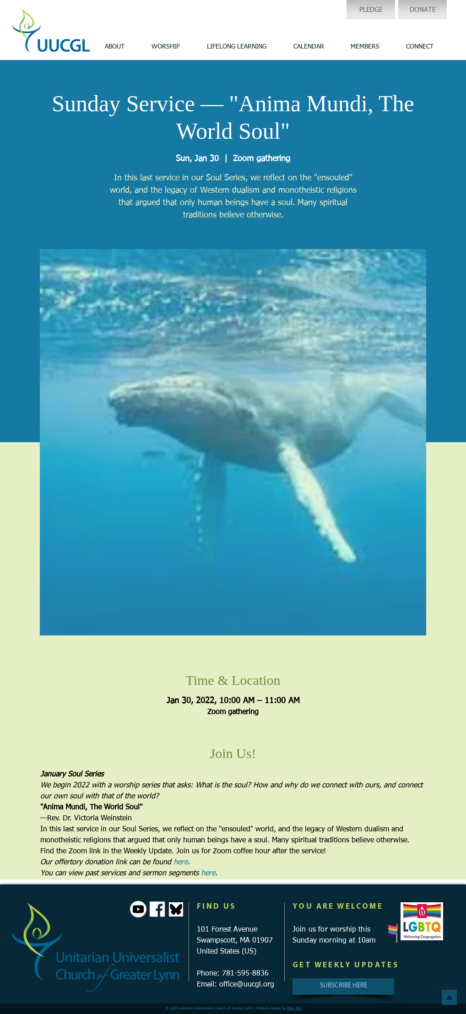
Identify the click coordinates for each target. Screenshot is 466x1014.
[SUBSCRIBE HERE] (343, 986)
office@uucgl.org (246, 984)
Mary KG (294, 1008)
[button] (114, 46)
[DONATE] (422, 9)
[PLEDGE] (371, 9)
